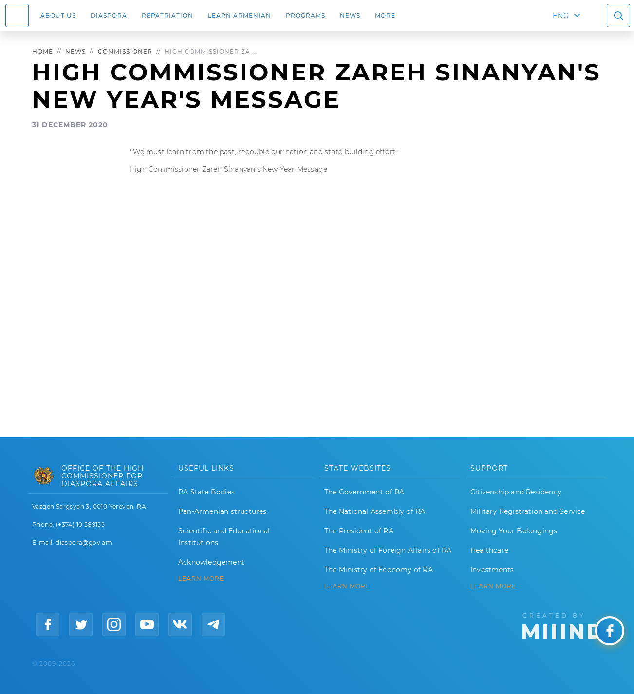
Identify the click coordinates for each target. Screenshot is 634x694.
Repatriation (167, 15)
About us (58, 15)
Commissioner (125, 51)
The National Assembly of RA (374, 511)
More (385, 15)
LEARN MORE (201, 579)
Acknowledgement (211, 562)
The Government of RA (364, 492)
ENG (561, 15)
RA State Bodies (206, 492)
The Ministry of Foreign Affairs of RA (387, 550)
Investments (492, 570)
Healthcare (489, 550)
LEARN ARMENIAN (239, 15)
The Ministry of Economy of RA (378, 570)
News (350, 15)
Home (42, 51)
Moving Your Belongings (513, 531)
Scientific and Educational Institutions (224, 537)
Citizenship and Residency (515, 492)
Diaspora (109, 15)
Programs (305, 15)
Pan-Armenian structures (222, 511)
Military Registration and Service (527, 511)
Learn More (493, 586)
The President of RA (358, 531)
